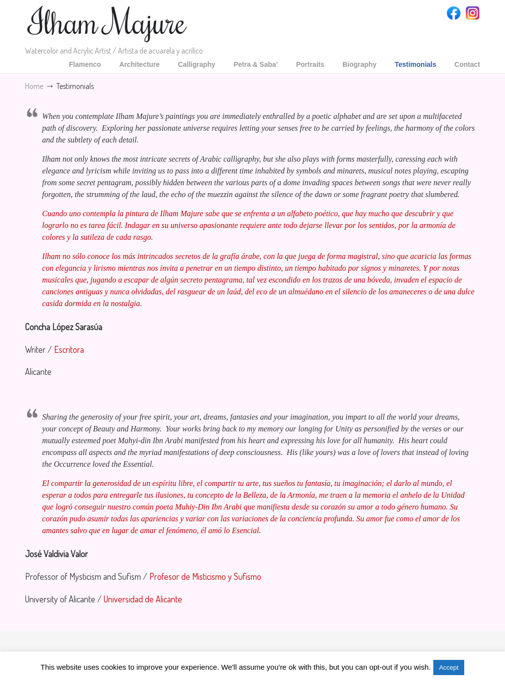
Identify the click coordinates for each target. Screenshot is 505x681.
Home (34, 86)
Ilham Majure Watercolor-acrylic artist (107, 24)
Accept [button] (449, 667)
